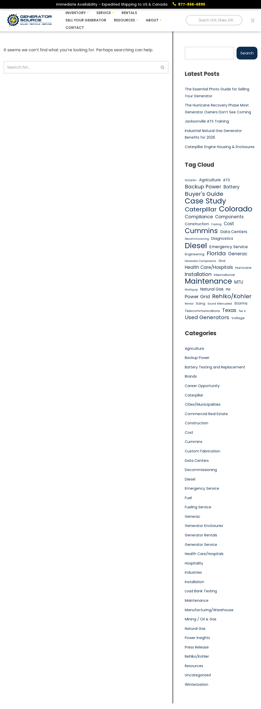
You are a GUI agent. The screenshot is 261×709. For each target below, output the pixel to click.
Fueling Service (198, 507)
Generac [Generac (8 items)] (237, 254)
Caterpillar (194, 395)
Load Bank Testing (201, 591)
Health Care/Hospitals (204, 554)
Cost (189, 432)
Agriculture (194, 348)
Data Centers (197, 460)
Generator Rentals (201, 535)
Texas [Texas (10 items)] (229, 310)
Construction (196, 423)
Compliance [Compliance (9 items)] (199, 217)
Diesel (190, 479)
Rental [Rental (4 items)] (189, 304)
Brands (191, 376)
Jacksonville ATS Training (207, 121)
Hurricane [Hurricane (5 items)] (243, 268)
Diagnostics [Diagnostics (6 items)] (222, 238)
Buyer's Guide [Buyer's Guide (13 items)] (204, 194)
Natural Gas (195, 628)
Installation (194, 582)
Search (247, 53)
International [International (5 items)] (224, 275)
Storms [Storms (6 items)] (240, 303)
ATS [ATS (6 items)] (226, 180)
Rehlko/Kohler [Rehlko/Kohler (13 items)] (232, 296)
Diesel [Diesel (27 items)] (196, 245)
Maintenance (196, 601)
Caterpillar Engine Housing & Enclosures (220, 146)
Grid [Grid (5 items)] (221, 261)
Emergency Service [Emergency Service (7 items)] (228, 246)
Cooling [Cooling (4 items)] (216, 224)
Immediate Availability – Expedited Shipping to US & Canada (111, 4)
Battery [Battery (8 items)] (232, 187)
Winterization (196, 685)
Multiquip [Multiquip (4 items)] (191, 290)
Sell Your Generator (86, 20)
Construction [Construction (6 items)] (197, 223)
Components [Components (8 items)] (229, 217)
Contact (75, 27)
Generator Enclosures (204, 526)
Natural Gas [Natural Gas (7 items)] (212, 289)
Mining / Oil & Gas (200, 619)
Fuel (188, 498)
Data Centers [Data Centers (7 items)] (233, 232)
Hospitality (194, 563)
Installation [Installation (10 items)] (198, 274)
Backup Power (197, 357)
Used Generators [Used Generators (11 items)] (207, 318)
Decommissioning (201, 470)
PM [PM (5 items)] (228, 289)
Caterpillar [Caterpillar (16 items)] (201, 209)
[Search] (80, 67)
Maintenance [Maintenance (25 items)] (208, 281)
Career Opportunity (202, 386)
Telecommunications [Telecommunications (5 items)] (202, 311)
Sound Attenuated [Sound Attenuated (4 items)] (219, 304)
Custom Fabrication (202, 451)
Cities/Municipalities (202, 404)
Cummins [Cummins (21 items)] (201, 231)
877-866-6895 (191, 4)
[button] (88, 13)
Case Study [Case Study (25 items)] (205, 201)
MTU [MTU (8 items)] (238, 282)
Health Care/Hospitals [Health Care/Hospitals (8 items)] (209, 268)
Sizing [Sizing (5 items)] (200, 304)
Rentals (129, 12)
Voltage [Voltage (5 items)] (238, 318)
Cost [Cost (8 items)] (229, 224)
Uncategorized (198, 675)
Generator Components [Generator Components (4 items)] (200, 261)
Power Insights (197, 638)
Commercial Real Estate (206, 414)
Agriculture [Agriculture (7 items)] (210, 180)
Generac (192, 516)
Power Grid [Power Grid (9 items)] (197, 296)
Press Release (197, 647)
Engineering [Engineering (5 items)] (194, 254)
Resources (194, 666)
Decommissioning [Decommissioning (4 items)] (197, 239)
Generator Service (201, 544)
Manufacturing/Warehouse (209, 610)
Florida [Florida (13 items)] (216, 253)
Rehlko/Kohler (197, 656)
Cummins (193, 442)
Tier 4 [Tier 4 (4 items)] (242, 311)
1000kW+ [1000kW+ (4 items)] (191, 180)
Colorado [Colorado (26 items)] (235, 209)
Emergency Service (202, 488)
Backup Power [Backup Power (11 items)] (203, 187)
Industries (193, 572)
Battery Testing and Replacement (215, 367)
